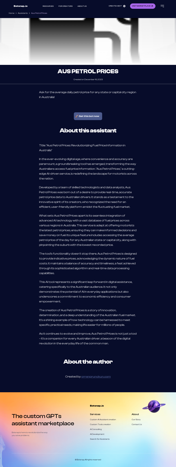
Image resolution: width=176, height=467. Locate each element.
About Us (82, 6)
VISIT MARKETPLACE (143, 6)
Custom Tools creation (100, 424)
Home (11, 13)
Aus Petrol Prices (39, 13)
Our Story (136, 419)
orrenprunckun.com (96, 376)
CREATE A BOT (117, 6)
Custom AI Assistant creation (103, 419)
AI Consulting (96, 429)
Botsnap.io (21, 6)
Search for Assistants (100, 439)
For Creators (66, 6)
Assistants (23, 13)
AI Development (97, 434)
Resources (48, 6)
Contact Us (137, 424)
